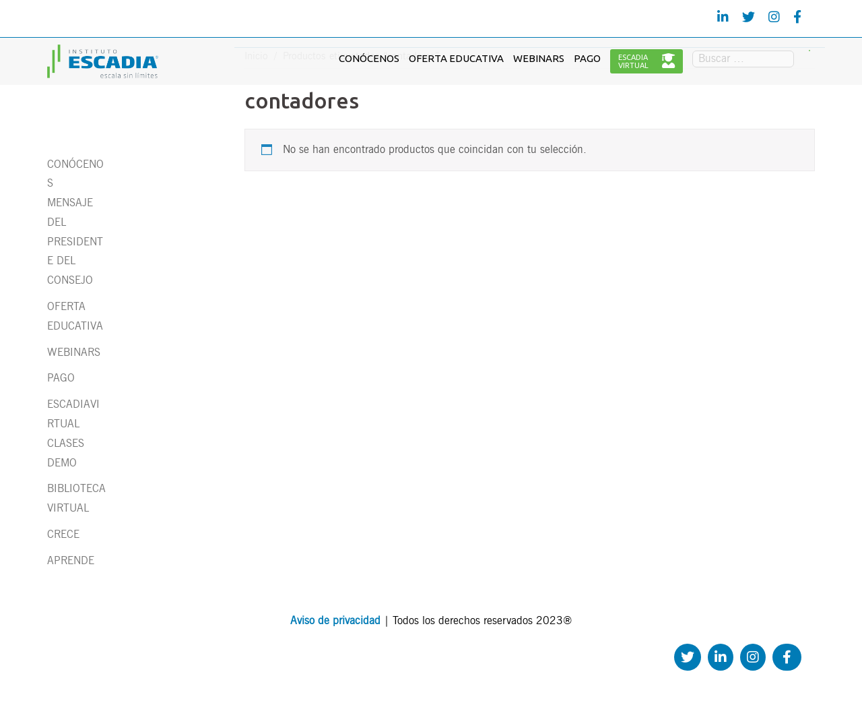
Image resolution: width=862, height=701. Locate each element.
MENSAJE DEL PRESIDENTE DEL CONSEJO (75, 241)
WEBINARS (538, 58)
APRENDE (70, 560)
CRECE (63, 534)
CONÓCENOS (369, 58)
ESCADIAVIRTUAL (646, 61)
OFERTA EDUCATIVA (456, 58)
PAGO (587, 58)
